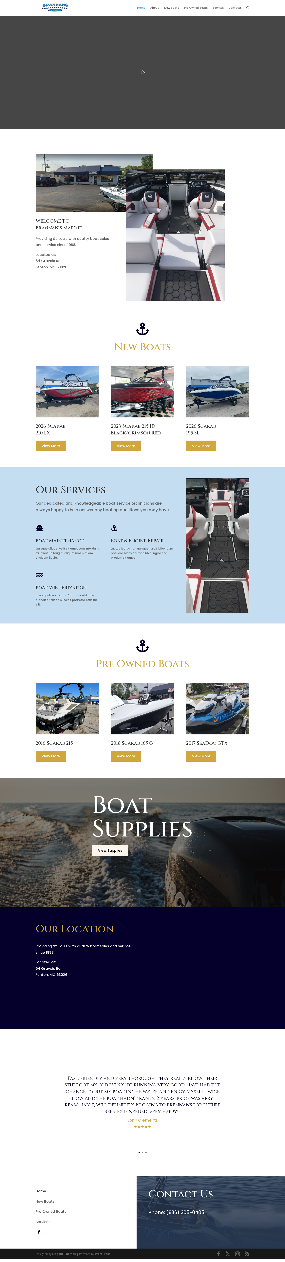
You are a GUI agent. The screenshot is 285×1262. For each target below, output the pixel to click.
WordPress (102, 1256)
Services (218, 8)
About (154, 8)
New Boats (171, 8)
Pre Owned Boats (196, 8)
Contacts (235, 8)
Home (141, 8)
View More (52, 447)
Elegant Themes (64, 1256)
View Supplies (111, 853)
